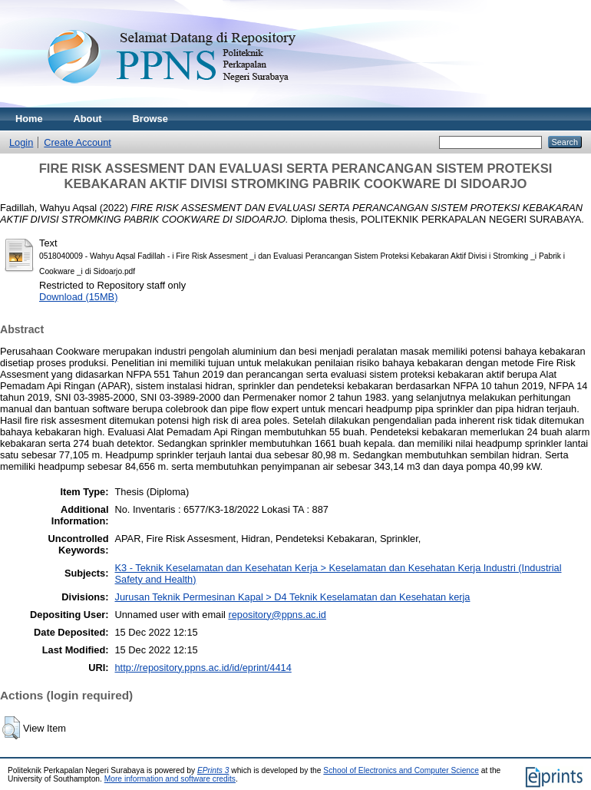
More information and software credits (170, 779)
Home (29, 118)
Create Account (77, 142)
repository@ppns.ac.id (277, 614)
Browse (150, 118)
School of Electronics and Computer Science (401, 770)
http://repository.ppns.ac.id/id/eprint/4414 (203, 667)
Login (21, 142)
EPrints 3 (213, 770)
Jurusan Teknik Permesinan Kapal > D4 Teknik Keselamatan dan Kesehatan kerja (292, 597)
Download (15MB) (78, 296)
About (88, 118)
